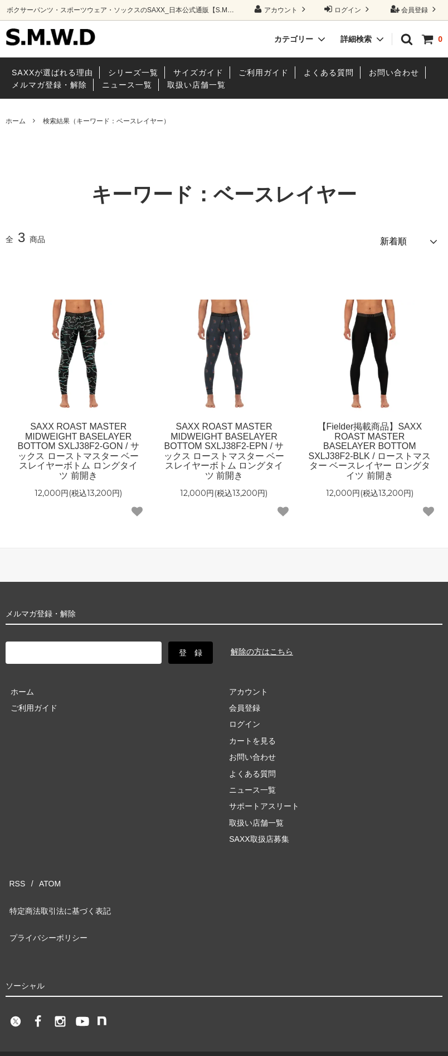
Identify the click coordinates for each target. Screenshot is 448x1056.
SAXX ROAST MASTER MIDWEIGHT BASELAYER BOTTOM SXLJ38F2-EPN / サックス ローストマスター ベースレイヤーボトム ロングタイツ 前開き (224, 446)
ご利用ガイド (263, 72)
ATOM (39, 873)
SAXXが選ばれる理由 (52, 72)
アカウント (281, 9)
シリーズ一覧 (133, 72)
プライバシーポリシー (45, 905)
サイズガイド (198, 72)
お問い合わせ (394, 72)
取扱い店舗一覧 (196, 84)
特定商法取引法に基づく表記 (56, 889)
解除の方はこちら (262, 647)
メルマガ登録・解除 (49, 84)
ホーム (16, 121)
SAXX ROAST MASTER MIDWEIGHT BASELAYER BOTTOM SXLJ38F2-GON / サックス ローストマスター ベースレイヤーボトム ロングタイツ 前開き (78, 446)
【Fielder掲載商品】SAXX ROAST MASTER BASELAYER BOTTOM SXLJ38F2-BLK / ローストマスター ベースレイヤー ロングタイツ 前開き (370, 446)
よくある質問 (329, 72)
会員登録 (415, 9)
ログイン (348, 9)
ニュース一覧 (127, 84)
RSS (14, 873)
